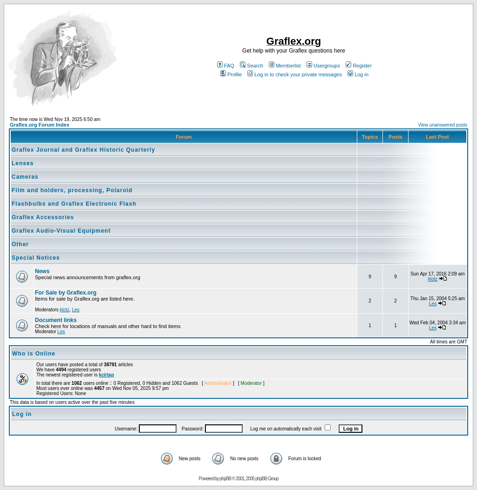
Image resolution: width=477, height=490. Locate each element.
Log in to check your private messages (294, 74)
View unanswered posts (442, 125)
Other (20, 244)
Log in (358, 74)
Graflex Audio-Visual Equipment (61, 231)
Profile (231, 74)
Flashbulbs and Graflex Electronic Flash (74, 204)
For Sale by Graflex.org (65, 292)
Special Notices (36, 258)
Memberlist (285, 65)
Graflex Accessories (43, 217)
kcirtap (106, 374)
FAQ (225, 65)
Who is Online (33, 353)
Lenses (23, 163)
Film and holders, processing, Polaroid (72, 190)
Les (75, 309)
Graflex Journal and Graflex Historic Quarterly (83, 150)
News (42, 271)
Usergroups (323, 65)
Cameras (25, 177)
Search (251, 65)
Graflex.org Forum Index (39, 125)
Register (359, 65)
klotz (433, 279)
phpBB (225, 478)
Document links (55, 320)
